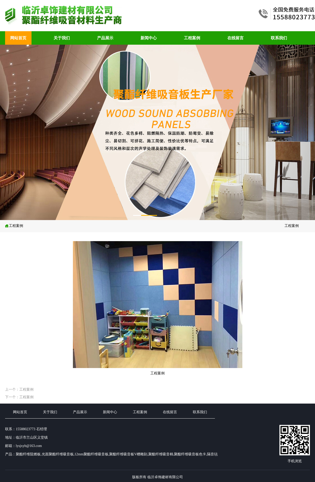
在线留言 (235, 38)
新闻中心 (148, 38)
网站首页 (18, 38)
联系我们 (279, 38)
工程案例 (192, 38)
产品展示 (105, 38)
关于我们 (62, 38)
